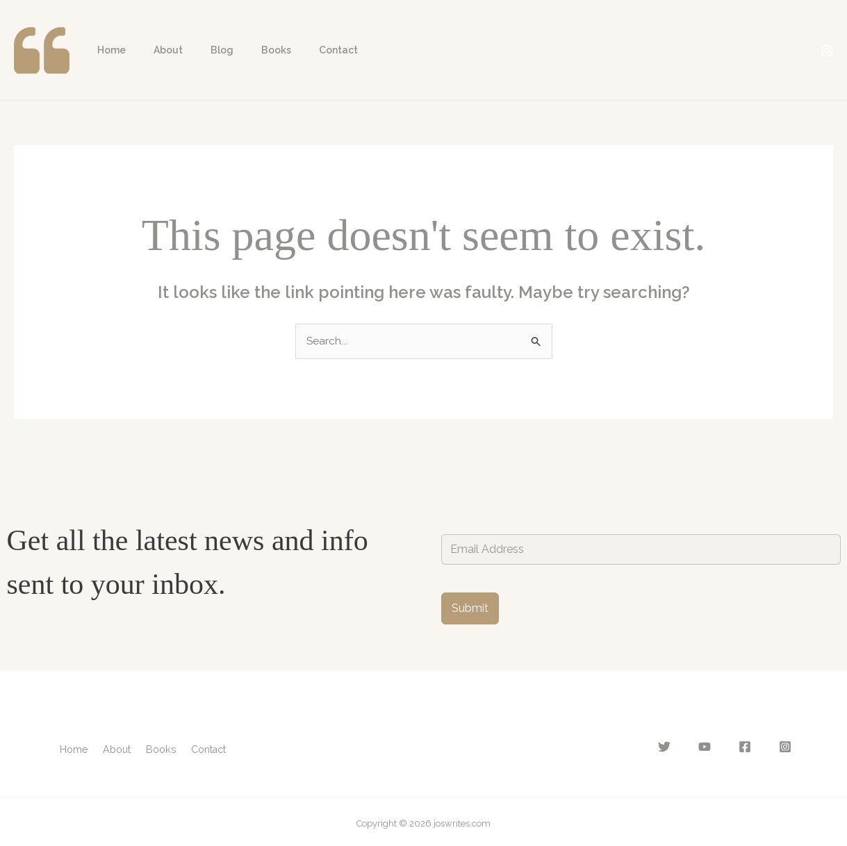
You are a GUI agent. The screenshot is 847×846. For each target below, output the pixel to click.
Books (247, 50)
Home (107, 50)
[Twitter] (681, 747)
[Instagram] (827, 50)
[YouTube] (715, 747)
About (155, 50)
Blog (201, 50)
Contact (300, 50)
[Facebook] (750, 747)
